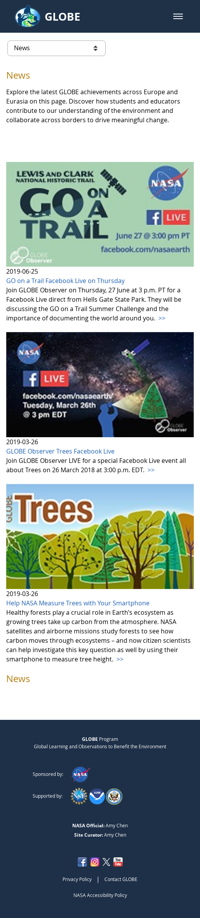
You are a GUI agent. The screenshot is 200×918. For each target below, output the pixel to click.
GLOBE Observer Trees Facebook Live (60, 451)
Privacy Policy (77, 879)
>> (161, 318)
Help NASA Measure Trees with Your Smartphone (78, 603)
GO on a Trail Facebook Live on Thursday (65, 280)
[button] (178, 16)
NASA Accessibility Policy (100, 895)
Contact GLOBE (120, 879)
